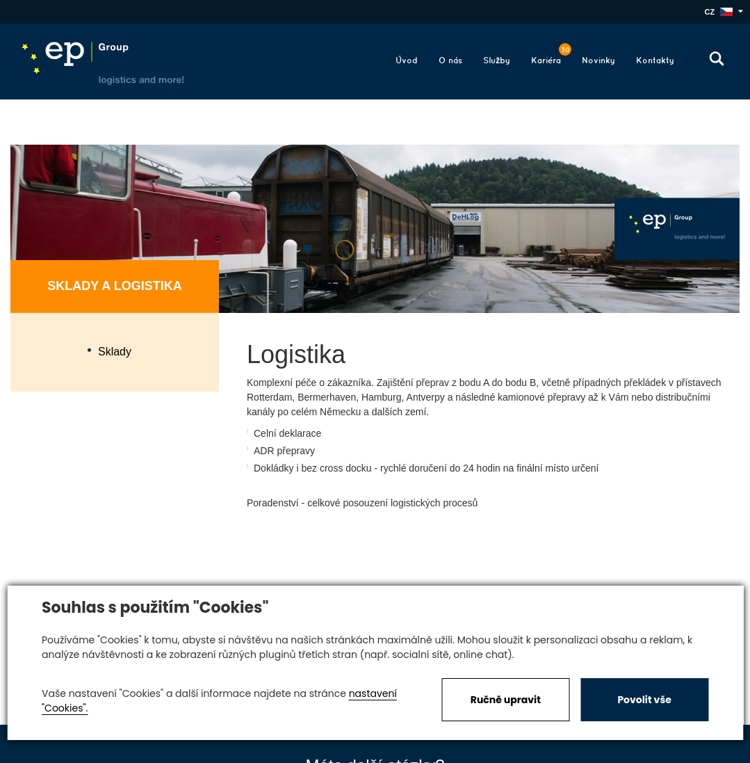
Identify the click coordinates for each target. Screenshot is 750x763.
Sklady (114, 352)
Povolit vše (644, 700)
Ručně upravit (506, 700)
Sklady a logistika (114, 286)
